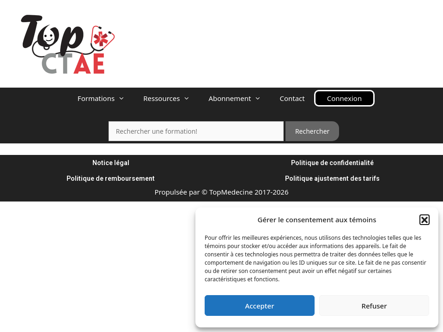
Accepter (259, 305)
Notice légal (110, 162)
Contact (291, 98)
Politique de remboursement (111, 178)
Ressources (171, 98)
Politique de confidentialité (332, 162)
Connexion (344, 98)
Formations (106, 98)
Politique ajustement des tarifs (332, 178)
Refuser (374, 305)
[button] (424, 219)
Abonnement (239, 98)
